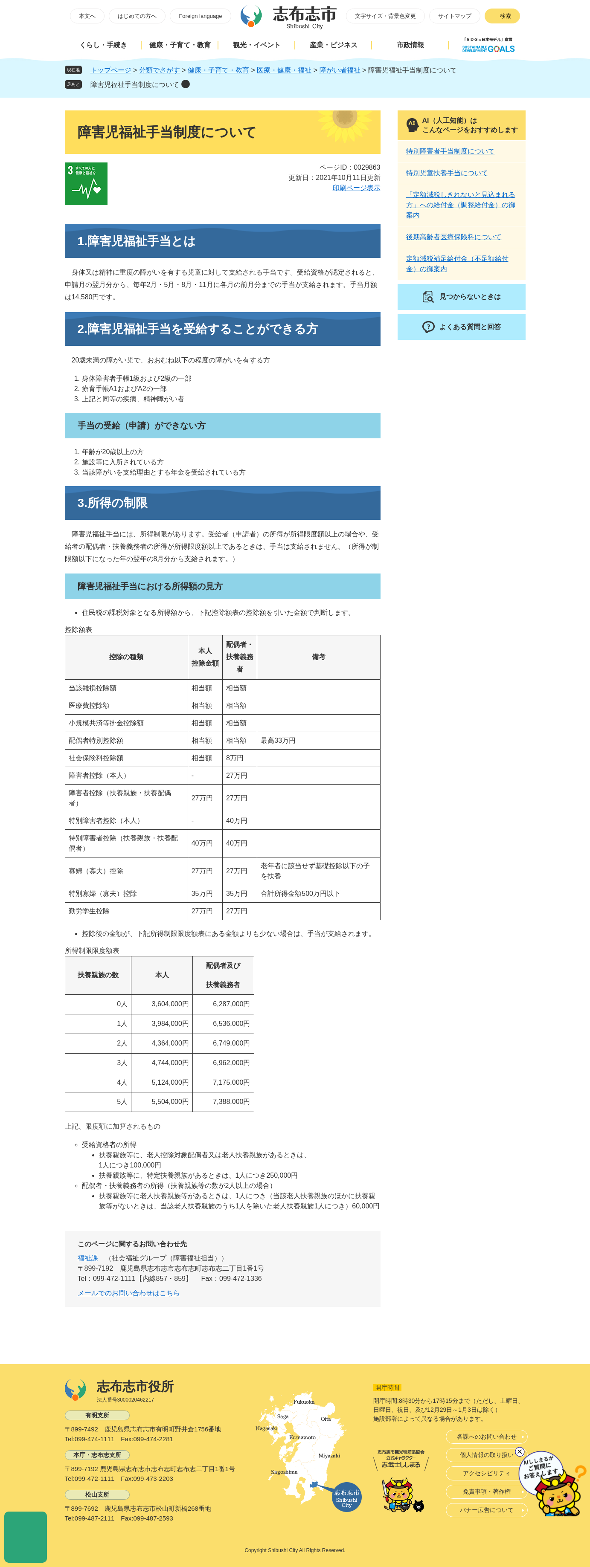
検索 (505, 16)
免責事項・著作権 (487, 1491)
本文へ (87, 16)
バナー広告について (487, 1509)
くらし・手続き (103, 45)
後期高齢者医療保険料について (454, 236)
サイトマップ (454, 16)
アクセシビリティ (487, 1473)
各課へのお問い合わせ (487, 1436)
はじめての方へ (137, 16)
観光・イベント (257, 45)
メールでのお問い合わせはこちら (129, 1293)
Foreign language (200, 16)
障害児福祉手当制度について (134, 84)
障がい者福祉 (340, 70)
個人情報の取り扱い (487, 1454)
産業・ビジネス (333, 45)
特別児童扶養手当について (447, 173)
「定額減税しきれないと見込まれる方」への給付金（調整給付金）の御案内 (460, 205)
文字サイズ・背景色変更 (385, 16)
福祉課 (88, 1258)
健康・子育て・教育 (180, 45)
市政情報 (410, 45)
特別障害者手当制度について (450, 151)
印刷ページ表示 (357, 187)
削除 (185, 84)
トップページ (110, 70)
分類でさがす (159, 70)
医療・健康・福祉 (284, 70)
